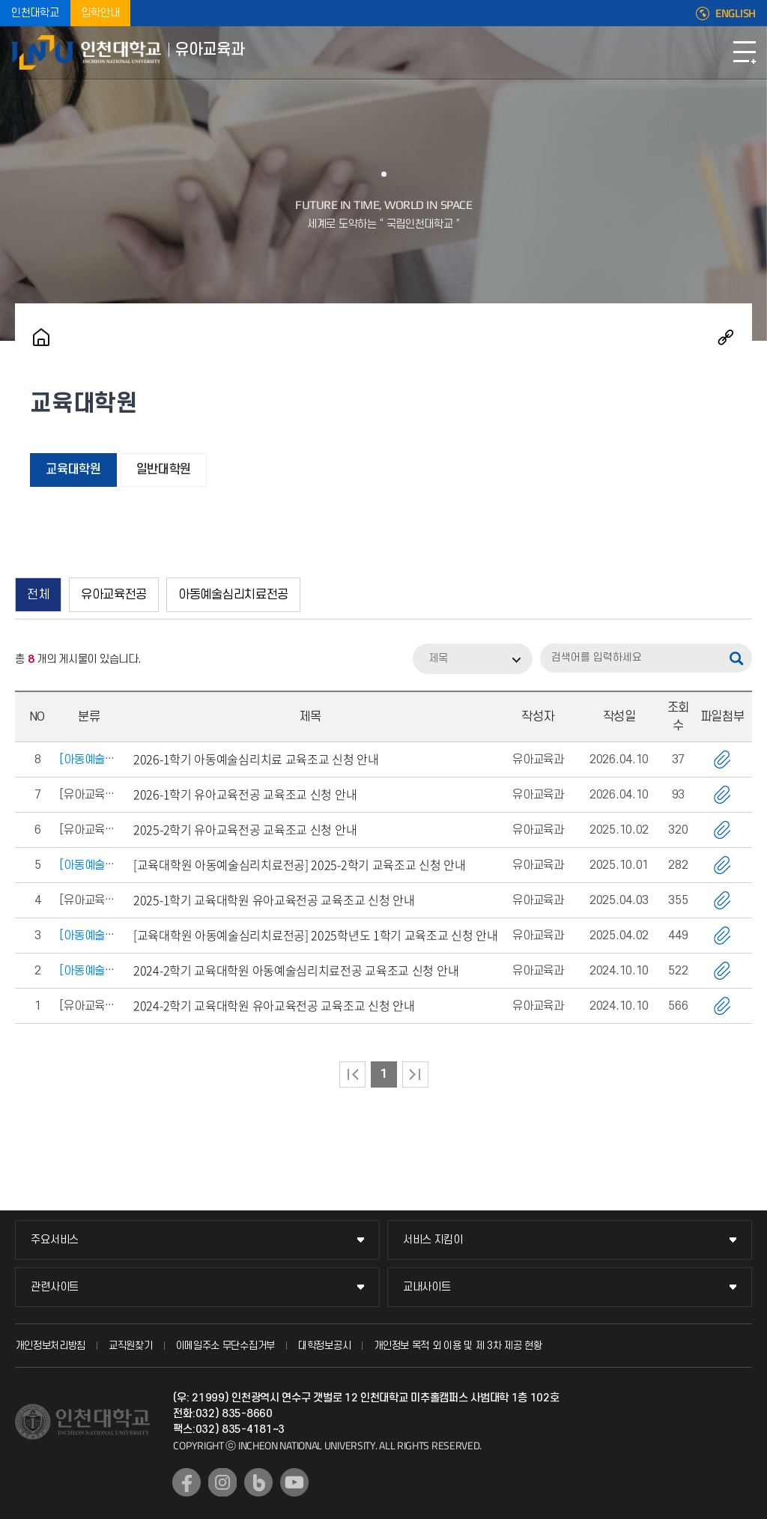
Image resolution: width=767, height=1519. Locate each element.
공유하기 (726, 337)
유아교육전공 (114, 594)
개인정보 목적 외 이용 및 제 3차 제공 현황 (458, 1345)
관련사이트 (55, 1287)
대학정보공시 (324, 1345)
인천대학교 (35, 13)
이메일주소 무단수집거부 (225, 1345)
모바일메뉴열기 (744, 52)
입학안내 (101, 13)
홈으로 (41, 337)
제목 (438, 658)
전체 (38, 594)
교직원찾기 (131, 1345)
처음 (352, 1074)
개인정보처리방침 (50, 1345)
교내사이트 (427, 1287)
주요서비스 (55, 1240)
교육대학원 (73, 469)
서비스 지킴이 (433, 1240)
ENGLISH (735, 13)
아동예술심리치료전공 (233, 594)
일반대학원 (164, 469)
